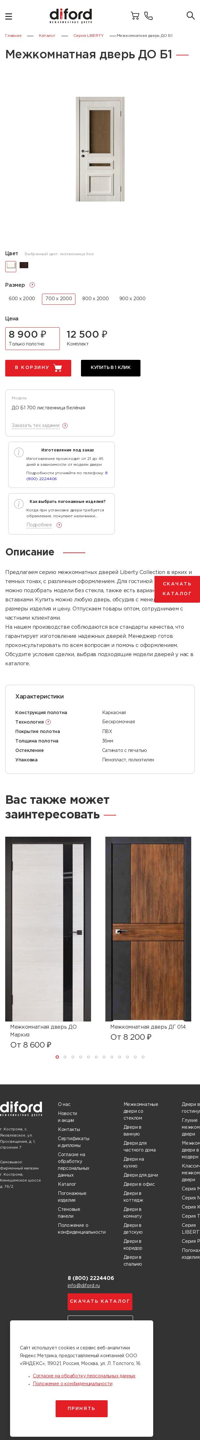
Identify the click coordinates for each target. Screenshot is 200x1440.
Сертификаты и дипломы (73, 1142)
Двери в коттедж (133, 1197)
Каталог (67, 1184)
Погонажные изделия (72, 1197)
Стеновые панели (69, 1213)
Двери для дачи (141, 1175)
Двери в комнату (133, 1213)
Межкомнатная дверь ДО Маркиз (43, 1031)
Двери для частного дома (140, 1146)
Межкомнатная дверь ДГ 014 (148, 1027)
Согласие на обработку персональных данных (73, 1165)
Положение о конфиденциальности (82, 1229)
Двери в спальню (133, 1261)
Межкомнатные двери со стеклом (141, 1111)
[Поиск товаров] (191, 16)
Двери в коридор (133, 1245)
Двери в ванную (133, 1130)
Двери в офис (139, 1184)
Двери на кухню (134, 1162)
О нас (64, 1105)
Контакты (69, 1130)
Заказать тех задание (36, 426)
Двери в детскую (133, 1229)
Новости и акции (67, 1117)
